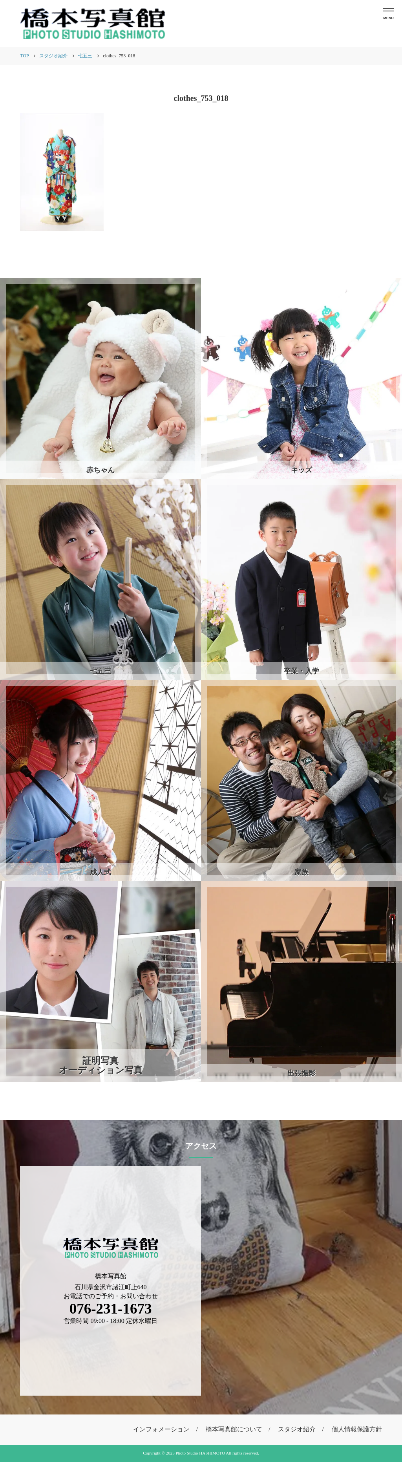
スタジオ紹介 (297, 1429)
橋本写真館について (234, 1429)
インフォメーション (161, 1429)
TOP (24, 56)
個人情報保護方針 (357, 1429)
